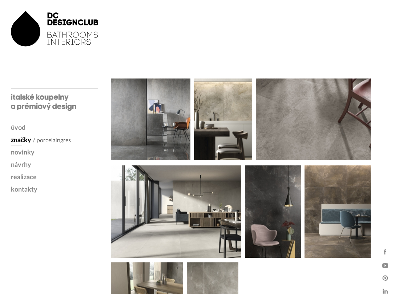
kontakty (24, 189)
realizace (24, 177)
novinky (23, 152)
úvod (18, 128)
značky (21, 140)
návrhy (21, 165)
